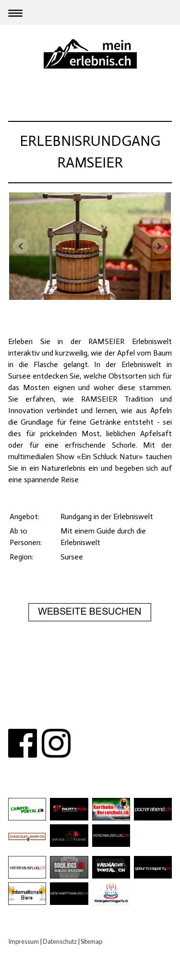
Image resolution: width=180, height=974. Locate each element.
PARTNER (128, 706)
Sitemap (91, 941)
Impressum (23, 941)
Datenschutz (60, 941)
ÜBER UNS (49, 706)
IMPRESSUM (90, 717)
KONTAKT (89, 706)
